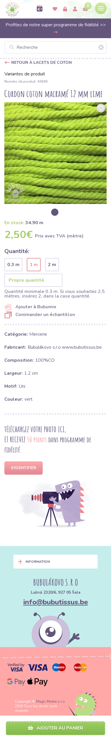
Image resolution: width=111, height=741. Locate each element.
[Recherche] (55, 47)
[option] (55, 153)
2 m (52, 264)
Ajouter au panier (55, 728)
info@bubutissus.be (55, 602)
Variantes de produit (24, 74)
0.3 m (13, 264)
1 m (34, 264)
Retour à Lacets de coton (41, 62)
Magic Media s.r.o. (51, 701)
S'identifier (23, 468)
